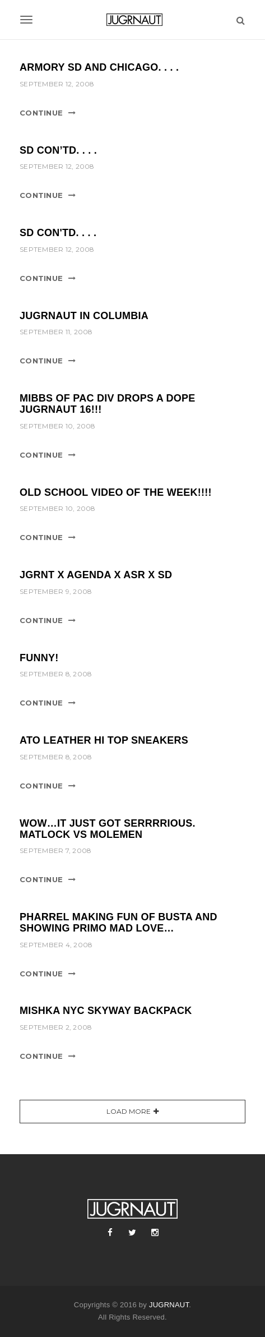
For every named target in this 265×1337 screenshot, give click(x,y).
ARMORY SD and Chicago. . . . (99, 67)
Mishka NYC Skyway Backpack (106, 1010)
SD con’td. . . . (58, 150)
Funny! (39, 657)
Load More (128, 1111)
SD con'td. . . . (58, 232)
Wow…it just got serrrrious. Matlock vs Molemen (108, 829)
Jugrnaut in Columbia (84, 315)
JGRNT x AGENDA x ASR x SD (96, 574)
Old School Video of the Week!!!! (116, 492)
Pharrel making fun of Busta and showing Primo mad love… (118, 922)
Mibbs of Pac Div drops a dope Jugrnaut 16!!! (108, 404)
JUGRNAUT (169, 1305)
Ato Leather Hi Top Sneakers (104, 740)
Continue (41, 112)
